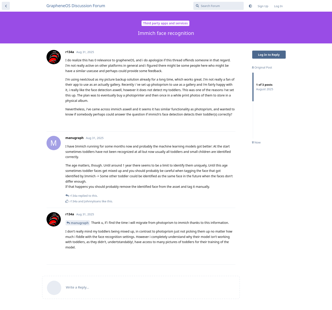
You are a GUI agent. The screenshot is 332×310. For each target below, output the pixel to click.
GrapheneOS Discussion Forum (76, 5)
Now (256, 142)
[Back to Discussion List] (6, 6)
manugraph (80, 223)
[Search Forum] (218, 6)
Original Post (262, 67)
